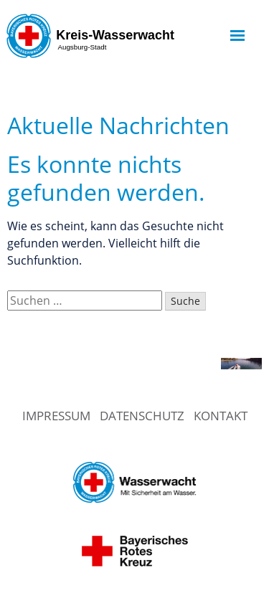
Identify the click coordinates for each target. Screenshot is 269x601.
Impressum (56, 415)
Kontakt (220, 415)
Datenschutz (142, 415)
